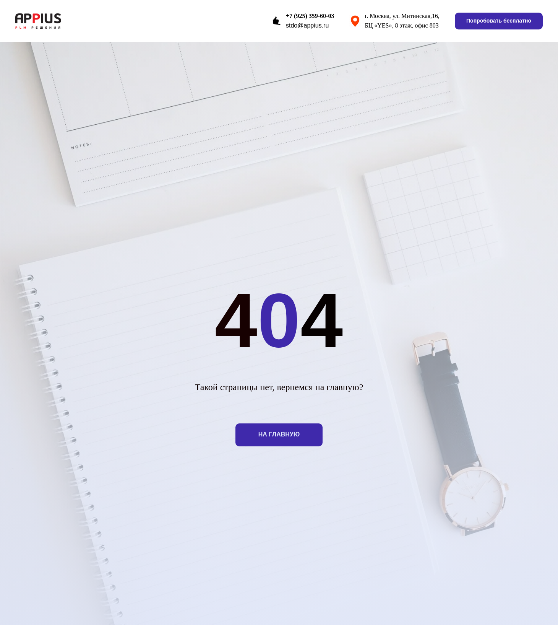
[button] (499, 21)
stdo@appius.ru (307, 25)
